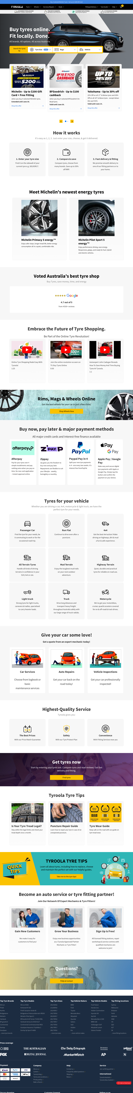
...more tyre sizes (55, 1033)
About (36, 1069)
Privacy (38, 1079)
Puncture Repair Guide (64, 826)
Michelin (3, 1016)
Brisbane (114, 1010)
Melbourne (114, 1008)
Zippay (44, 459)
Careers (35, 1072)
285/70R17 (53, 1027)
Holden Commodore (97, 1010)
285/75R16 (53, 1030)
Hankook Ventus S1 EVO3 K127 (30, 1022)
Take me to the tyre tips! (66, 876)
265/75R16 (53, 1025)
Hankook (3, 1019)
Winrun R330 (24, 1005)
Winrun (2, 1005)
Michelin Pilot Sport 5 (27, 1016)
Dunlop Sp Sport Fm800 (28, 1030)
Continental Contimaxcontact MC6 (31, 1025)
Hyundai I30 (95, 1013)
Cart (122, 6)
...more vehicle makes (77, 1033)
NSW (112, 1019)
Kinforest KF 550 (25, 1008)
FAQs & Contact (66, 981)
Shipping (69, 1074)
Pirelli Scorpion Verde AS (28, 1010)
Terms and (41, 1077)
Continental (4, 1025)
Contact (71, 1069)
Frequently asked (76, 1072)
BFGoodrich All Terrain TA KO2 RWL (31, 1019)
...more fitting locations (118, 1033)
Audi (72, 1025)
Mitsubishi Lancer (96, 1027)
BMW (72, 1005)
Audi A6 (93, 1016)
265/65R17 (53, 1016)
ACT (112, 1027)
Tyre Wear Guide (99, 826)
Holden (73, 1027)
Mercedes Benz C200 (97, 1019)
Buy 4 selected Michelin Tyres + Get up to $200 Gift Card (66, 2)
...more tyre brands (6, 1033)
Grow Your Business (66, 931)
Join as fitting (107, 1069)
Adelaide (114, 1016)
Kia (72, 1030)
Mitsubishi (74, 1016)
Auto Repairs (66, 672)
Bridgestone (4, 1013)
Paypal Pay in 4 (78, 458)
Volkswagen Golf (96, 1025)
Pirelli (2, 1008)
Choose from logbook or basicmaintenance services (27, 684)
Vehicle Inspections (105, 672)
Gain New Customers (27, 931)
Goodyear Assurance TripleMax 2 (30, 1027)
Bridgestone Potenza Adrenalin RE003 (32, 1013)
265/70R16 (53, 1019)
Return (69, 1077)
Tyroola (38, 1074)
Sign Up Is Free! (105, 931)
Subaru (73, 1022)
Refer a (38, 1082)
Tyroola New (107, 1080)
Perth (113, 1013)
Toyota (73, 1010)
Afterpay (17, 459)
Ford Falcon (95, 1005)
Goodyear (3, 1030)
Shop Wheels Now (66, 411)
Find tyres (67, 777)
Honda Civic (95, 1008)
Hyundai (73, 1019)
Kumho (2, 1010)
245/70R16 (53, 1013)
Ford (72, 1008)
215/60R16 (53, 1008)
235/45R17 (53, 1010)
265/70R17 (53, 1022)
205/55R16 (53, 1005)
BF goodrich (4, 1022)
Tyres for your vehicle (66, 501)
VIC (112, 1022)
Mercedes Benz (75, 1013)
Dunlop (2, 1027)
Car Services (27, 672)
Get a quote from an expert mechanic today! (66, 641)
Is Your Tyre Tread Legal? (27, 826)
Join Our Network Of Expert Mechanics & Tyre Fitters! (66, 901)
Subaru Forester (96, 1030)
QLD (112, 1025)
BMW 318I (94, 1022)
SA (112, 1030)
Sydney (113, 1005)
